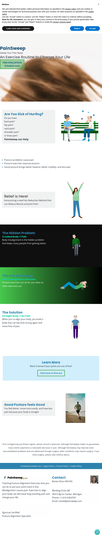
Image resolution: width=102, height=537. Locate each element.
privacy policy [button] (70, 512)
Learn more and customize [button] (18, 532)
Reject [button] (77, 532)
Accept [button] (92, 532)
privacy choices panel (62, 525)
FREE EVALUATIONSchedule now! (12, 64)
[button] (98, 508)
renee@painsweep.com (30, 466)
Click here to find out (51, 373)
